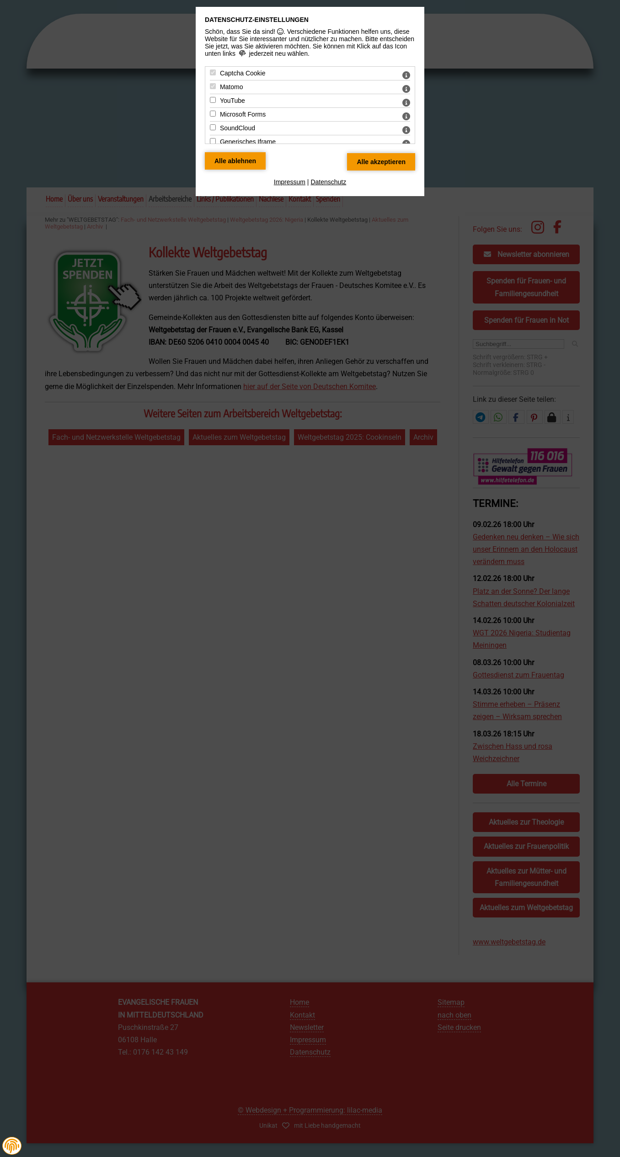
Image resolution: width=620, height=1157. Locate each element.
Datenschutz (328, 182)
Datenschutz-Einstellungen (257, 19)
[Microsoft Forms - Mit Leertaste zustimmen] (213, 114)
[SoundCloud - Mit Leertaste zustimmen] (213, 127)
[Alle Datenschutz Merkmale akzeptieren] (381, 162)
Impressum (289, 182)
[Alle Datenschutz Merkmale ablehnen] (235, 161)
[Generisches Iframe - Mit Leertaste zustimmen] (213, 141)
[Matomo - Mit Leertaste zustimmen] (213, 86)
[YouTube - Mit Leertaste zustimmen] (213, 100)
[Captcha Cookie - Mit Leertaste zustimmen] (213, 72)
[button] (12, 1146)
